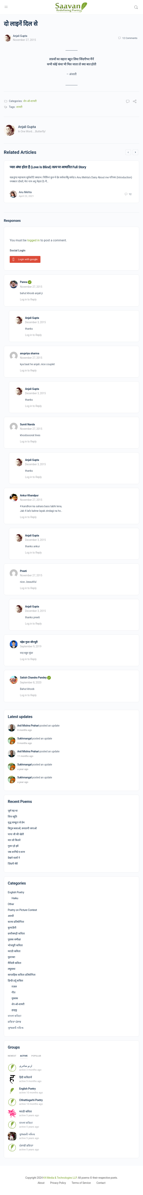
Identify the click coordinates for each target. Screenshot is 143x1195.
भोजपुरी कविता (15, 945)
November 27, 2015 (24, 39)
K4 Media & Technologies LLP (60, 1177)
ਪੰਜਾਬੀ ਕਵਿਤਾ (26, 1145)
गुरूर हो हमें (13, 845)
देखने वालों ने (14, 857)
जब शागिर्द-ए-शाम (16, 851)
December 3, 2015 (35, 322)
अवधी (11, 915)
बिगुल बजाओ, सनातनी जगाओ (22, 828)
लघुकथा (11, 968)
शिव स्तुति (12, 816)
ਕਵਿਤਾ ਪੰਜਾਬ (14, 1021)
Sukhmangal (24, 738)
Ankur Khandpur (29, 495)
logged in (33, 240)
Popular (36, 1056)
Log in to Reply (28, 299)
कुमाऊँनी (12, 927)
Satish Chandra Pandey (35, 677)
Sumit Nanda (27, 424)
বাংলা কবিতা (14, 1015)
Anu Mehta (25, 192)
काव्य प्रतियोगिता (16, 921)
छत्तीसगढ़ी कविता (16, 933)
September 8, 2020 (30, 682)
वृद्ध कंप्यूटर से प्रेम (16, 822)
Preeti (23, 571)
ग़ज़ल (14, 986)
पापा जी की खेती (16, 834)
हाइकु (14, 1010)
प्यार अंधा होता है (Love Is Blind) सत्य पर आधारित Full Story (48, 167)
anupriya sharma (29, 353)
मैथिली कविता (14, 962)
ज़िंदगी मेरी (13, 863)
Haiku (15, 898)
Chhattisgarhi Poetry (31, 1100)
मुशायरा (11, 957)
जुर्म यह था (12, 810)
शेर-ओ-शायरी (30, 101)
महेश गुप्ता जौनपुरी (29, 642)
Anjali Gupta (20, 35)
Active (24, 1056)
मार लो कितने (14, 840)
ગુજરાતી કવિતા (15, 1027)
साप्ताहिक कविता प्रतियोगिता (22, 974)
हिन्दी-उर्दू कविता (15, 980)
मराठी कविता (14, 951)
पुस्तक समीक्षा (14, 939)
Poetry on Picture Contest (22, 909)
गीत (13, 992)
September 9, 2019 (30, 646)
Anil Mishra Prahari (28, 725)
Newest (12, 1056)
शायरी (19, 106)
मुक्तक (15, 998)
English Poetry (16, 892)
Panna (26, 282)
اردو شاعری (25, 1065)
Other (11, 904)
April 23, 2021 (26, 196)
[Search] (136, 7)
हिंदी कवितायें (25, 1077)
